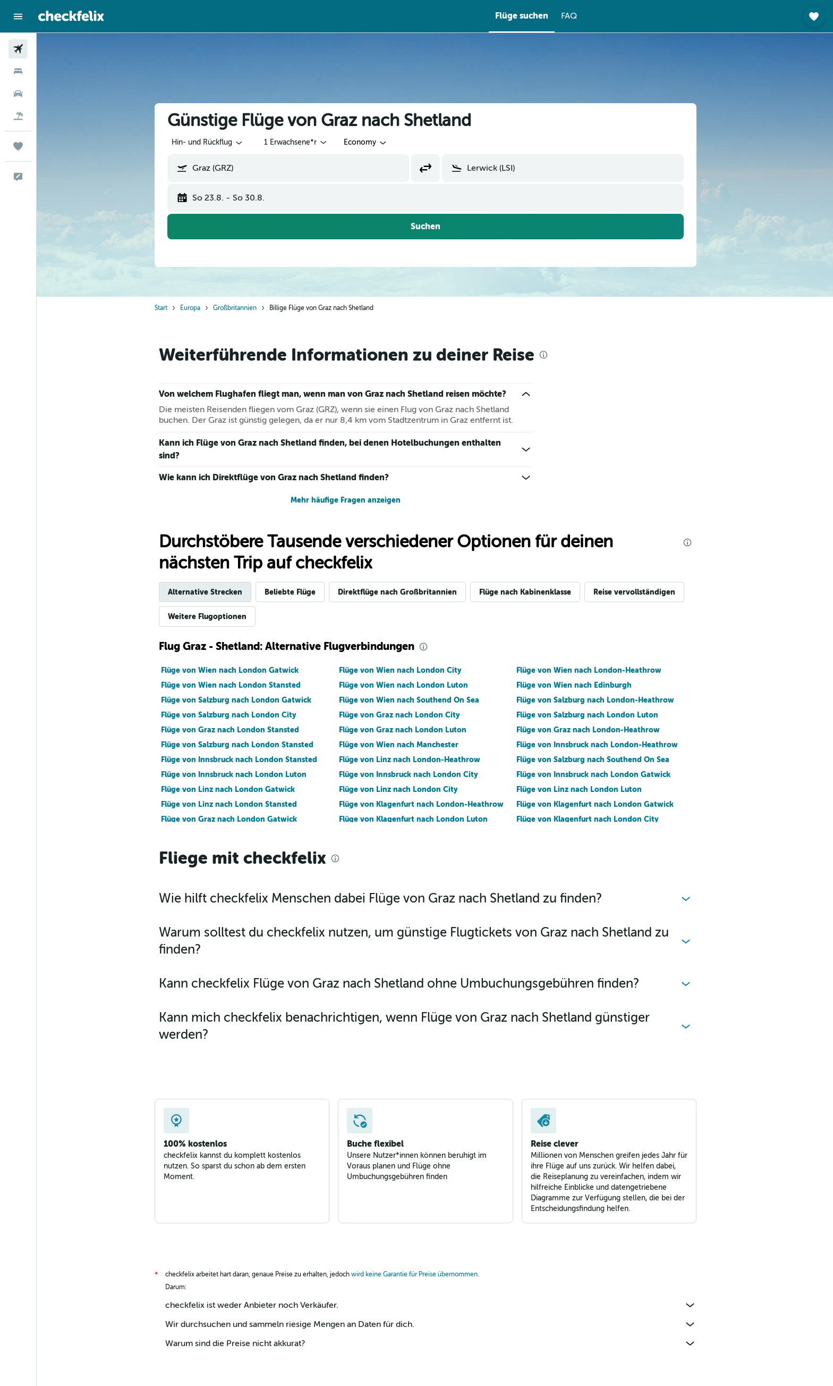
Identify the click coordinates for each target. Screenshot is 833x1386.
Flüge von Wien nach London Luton (412, 685)
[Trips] (18, 146)
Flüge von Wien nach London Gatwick (239, 670)
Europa (200, 308)
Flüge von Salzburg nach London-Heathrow (605, 700)
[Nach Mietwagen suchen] (18, 93)
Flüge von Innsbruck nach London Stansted (249, 759)
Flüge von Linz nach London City (407, 789)
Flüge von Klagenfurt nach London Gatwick (604, 804)
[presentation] (553, 355)
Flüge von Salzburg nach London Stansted (247, 744)
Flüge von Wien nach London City (409, 670)
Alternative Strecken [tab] (214, 592)
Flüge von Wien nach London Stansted (240, 685)
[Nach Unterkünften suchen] (18, 71)
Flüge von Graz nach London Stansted (240, 729)
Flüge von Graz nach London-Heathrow (597, 729)
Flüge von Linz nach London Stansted (239, 804)
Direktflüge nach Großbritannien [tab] (406, 592)
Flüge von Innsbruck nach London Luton (243, 774)
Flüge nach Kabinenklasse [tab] (535, 592)
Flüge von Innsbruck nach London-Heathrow (606, 744)
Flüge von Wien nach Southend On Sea (418, 700)
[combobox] (217, 142)
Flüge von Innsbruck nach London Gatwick (603, 774)
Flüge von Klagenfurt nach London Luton (422, 819)
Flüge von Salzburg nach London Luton (597, 715)
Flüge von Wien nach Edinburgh (583, 685)
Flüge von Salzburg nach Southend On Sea (602, 759)
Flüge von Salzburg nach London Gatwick (246, 700)
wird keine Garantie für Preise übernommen (424, 1274)
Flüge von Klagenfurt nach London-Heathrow (430, 804)
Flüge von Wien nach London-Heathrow (598, 670)
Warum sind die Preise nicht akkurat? (440, 1343)
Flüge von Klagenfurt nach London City (597, 819)
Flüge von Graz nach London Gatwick (239, 819)
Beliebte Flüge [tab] (299, 592)
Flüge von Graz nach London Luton (411, 729)
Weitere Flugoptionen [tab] (216, 616)
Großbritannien (244, 308)
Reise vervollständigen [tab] (644, 592)
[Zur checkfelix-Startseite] (71, 16)
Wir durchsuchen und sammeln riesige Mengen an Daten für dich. (440, 1324)
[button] (18, 16)
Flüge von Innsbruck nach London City (417, 774)
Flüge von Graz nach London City (408, 715)
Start (170, 308)
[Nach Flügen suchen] (18, 49)
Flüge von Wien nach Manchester (408, 744)
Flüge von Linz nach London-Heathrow (418, 759)
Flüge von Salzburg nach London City (238, 715)
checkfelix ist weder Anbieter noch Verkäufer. (440, 1305)
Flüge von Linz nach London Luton (588, 789)
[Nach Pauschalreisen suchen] (18, 116)
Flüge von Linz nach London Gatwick (237, 789)
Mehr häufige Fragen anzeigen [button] (355, 500)
